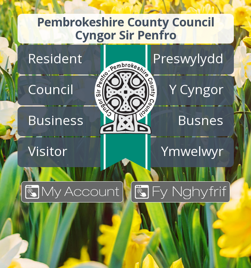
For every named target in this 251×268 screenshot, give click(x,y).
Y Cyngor (196, 89)
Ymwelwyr (192, 151)
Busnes (200, 120)
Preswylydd (188, 58)
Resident (55, 58)
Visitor (47, 151)
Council (50, 89)
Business (56, 120)
